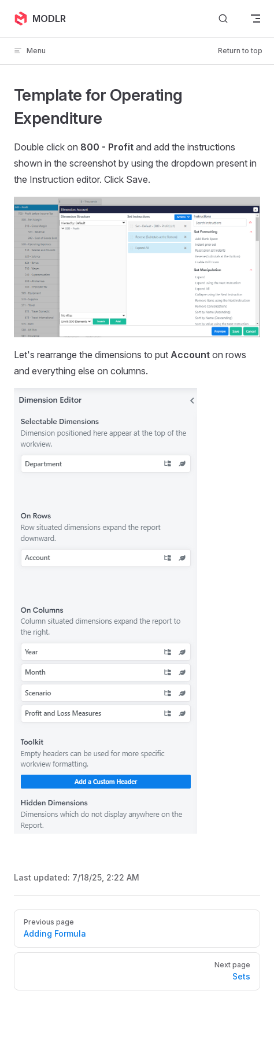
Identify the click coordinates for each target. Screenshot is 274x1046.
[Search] (223, 19)
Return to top (240, 50)
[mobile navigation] (255, 18)
